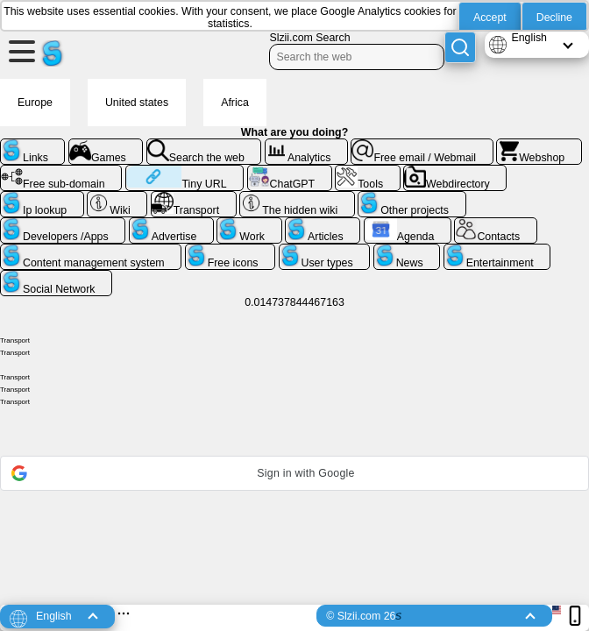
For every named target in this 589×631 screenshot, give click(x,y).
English (529, 38)
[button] (294, 473)
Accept (490, 17)
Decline (554, 17)
